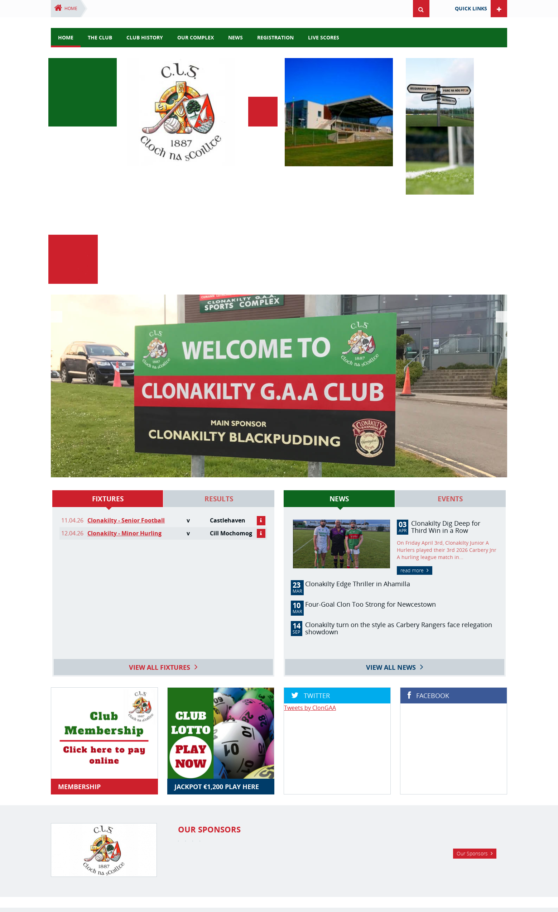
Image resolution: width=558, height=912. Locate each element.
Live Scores (323, 37)
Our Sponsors (472, 770)
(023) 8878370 (307, 876)
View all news (391, 503)
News (339, 341)
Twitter (279, 833)
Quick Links (471, 8)
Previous (58, 227)
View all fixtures (159, 503)
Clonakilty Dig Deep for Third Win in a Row (445, 369)
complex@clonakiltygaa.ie (362, 876)
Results (219, 341)
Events (450, 341)
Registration (275, 37)
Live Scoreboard (360, 862)
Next (500, 227)
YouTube (308, 833)
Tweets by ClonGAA (310, 550)
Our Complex (195, 37)
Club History (144, 37)
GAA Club (212, 862)
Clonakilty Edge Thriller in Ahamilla (357, 426)
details (261, 363)
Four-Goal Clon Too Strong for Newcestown (370, 446)
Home (70, 8)
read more (412, 412)
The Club (100, 37)
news (235, 37)
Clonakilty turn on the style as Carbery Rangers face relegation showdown (398, 470)
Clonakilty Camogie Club (257, 862)
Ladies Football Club (312, 862)
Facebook (250, 833)
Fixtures (108, 341)
